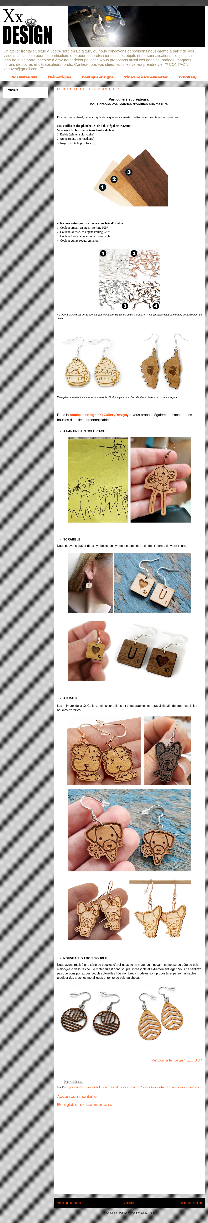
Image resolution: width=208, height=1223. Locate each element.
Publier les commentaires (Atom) (137, 1212)
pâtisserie (194, 1087)
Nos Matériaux (24, 76)
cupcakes (182, 1087)
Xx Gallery (187, 76)
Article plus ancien (189, 1202)
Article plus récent (69, 1202)
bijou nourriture (76, 1087)
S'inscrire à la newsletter (146, 76)
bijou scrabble (93, 1087)
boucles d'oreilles (140, 1087)
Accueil (129, 1202)
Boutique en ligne (97, 76)
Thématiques (59, 76)
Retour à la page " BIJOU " (176, 1060)
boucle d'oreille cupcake (115, 1087)
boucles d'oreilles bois (163, 1087)
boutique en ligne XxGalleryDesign (98, 415)
